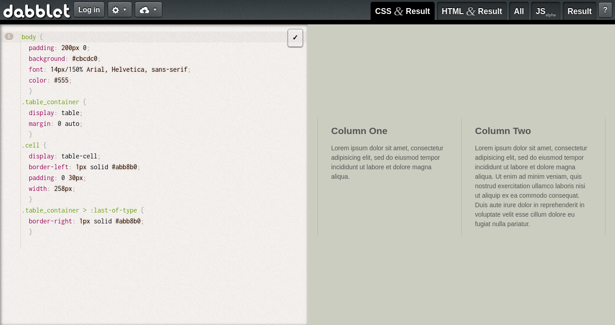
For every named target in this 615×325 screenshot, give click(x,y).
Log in (89, 10)
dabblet (37, 13)
